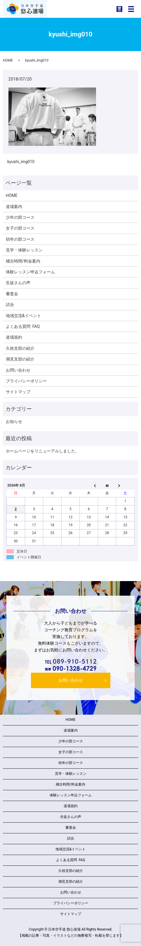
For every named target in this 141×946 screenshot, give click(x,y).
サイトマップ (18, 391)
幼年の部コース (20, 239)
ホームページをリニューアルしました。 (42, 451)
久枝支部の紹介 (20, 348)
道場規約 (14, 337)
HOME (8, 60)
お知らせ (14, 421)
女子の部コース (20, 228)
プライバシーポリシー (26, 381)
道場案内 (14, 206)
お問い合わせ (18, 370)
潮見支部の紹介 (20, 359)
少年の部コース (20, 217)
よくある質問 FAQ (23, 326)
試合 (10, 304)
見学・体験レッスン (24, 250)
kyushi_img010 (20, 161)
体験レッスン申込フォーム (30, 272)
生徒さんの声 (18, 282)
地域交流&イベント (23, 315)
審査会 (12, 293)
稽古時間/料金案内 (23, 261)
